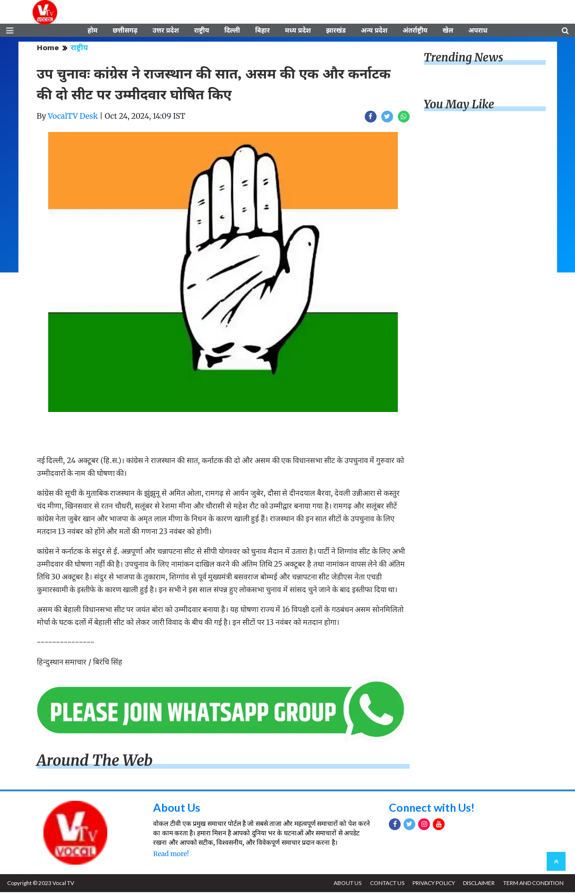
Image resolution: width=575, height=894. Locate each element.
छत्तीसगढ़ (124, 31)
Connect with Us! (434, 809)
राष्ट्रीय (201, 31)
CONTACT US (384, 884)
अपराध (477, 31)
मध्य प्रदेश (298, 31)
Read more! (171, 855)
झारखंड (336, 31)
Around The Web (95, 762)
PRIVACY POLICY (432, 884)
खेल (448, 31)
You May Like (459, 106)
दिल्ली (232, 31)
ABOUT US (344, 884)
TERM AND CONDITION (533, 884)
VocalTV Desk (73, 118)
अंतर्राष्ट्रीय (415, 31)
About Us (177, 809)
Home (48, 49)
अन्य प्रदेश (374, 31)
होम (92, 31)
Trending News (463, 59)
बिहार (262, 31)
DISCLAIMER (478, 884)
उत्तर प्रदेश (166, 31)
